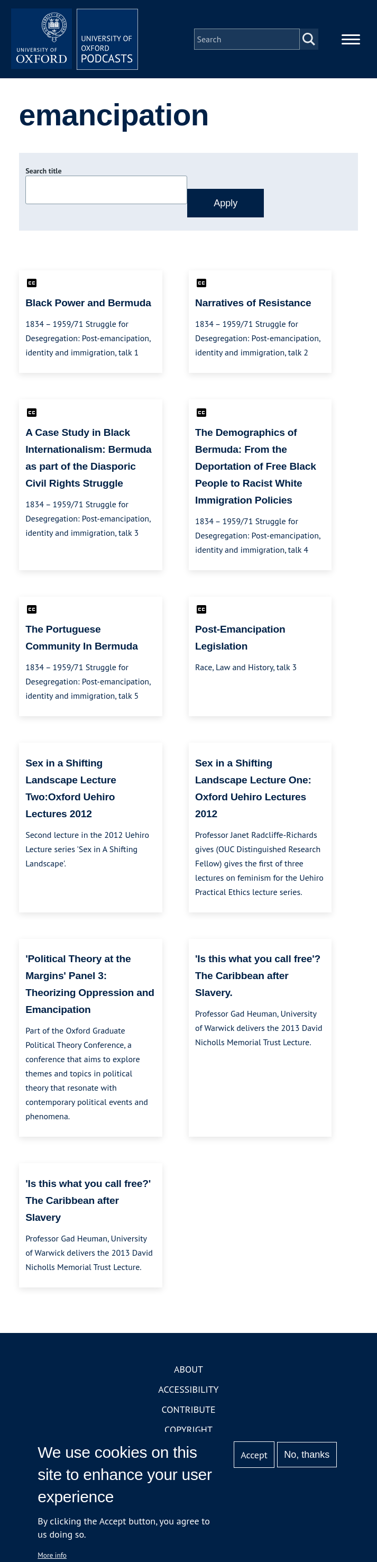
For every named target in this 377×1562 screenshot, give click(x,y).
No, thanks (306, 1454)
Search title (43, 171)
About (188, 1369)
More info (52, 1555)
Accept (254, 1455)
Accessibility (188, 1389)
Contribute (188, 1409)
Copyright (188, 1429)
